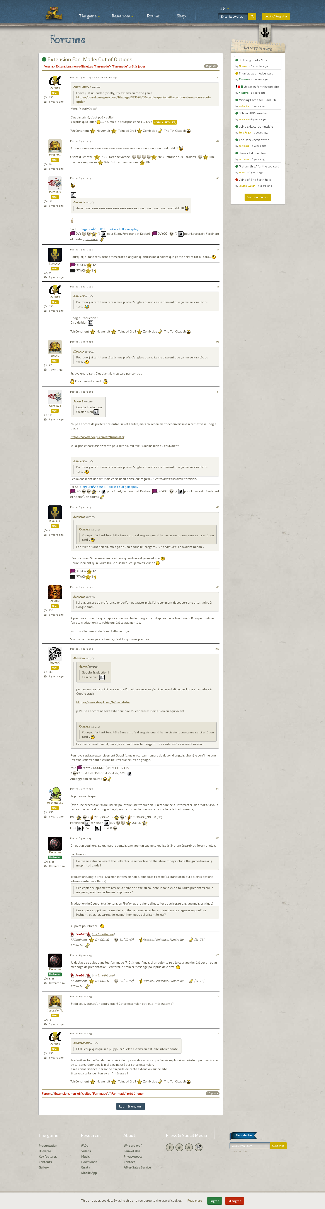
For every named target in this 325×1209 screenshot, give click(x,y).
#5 (218, 286)
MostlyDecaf (82, 87)
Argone (55, 601)
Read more (195, 1200)
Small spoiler (165, 122)
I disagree (234, 1201)
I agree (214, 1201)
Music (85, 1156)
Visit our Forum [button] (257, 197)
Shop (181, 16)
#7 (218, 391)
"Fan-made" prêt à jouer (128, 66)
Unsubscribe (238, 1151)
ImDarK (55, 663)
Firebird (55, 852)
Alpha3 (55, 88)
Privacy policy (133, 1156)
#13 (218, 955)
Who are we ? (133, 1145)
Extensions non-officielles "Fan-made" (83, 66)
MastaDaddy (55, 803)
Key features (48, 1156)
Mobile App (89, 1173)
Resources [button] (122, 16)
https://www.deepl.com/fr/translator (97, 437)
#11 (218, 788)
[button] (225, 8)
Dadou (55, 356)
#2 (218, 141)
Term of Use (132, 1151)
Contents (45, 1162)
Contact (129, 1162)
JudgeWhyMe (55, 1010)
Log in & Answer (130, 1106)
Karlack (54, 263)
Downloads (89, 1162)
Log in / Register (276, 16)
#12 (217, 838)
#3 (218, 178)
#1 (218, 77)
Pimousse (55, 155)
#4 (218, 249)
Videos (86, 1151)
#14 (218, 996)
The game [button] (89, 16)
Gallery (44, 1167)
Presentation (48, 1145)
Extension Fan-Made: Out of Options (87, 59)
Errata (85, 1167)
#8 (218, 507)
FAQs (84, 1145)
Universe (45, 1151)
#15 (218, 1033)
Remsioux (55, 192)
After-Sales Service (137, 1167)
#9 (218, 587)
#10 (217, 648)
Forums (153, 16)
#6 (218, 341)
